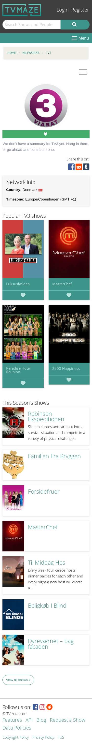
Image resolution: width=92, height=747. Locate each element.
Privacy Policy (43, 737)
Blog (41, 720)
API (29, 720)
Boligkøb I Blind (47, 605)
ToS (61, 737)
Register (80, 9)
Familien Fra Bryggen (54, 456)
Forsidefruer (44, 491)
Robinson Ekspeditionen (46, 416)
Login (63, 9)
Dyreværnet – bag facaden (51, 643)
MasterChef (62, 283)
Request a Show (67, 720)
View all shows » (18, 680)
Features (12, 720)
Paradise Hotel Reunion (18, 370)
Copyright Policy (15, 737)
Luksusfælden (18, 283)
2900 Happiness (66, 368)
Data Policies (16, 728)
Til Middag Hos (46, 562)
